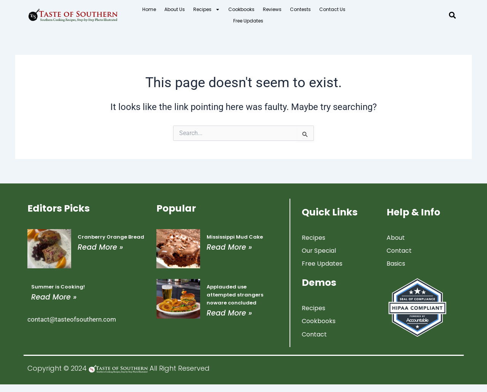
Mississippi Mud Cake (235, 237)
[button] (452, 15)
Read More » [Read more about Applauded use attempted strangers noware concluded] (229, 313)
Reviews (272, 9)
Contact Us (332, 9)
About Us (174, 9)
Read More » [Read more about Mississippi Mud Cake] (229, 247)
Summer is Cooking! (58, 286)
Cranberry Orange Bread (111, 237)
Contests (300, 9)
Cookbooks (241, 9)
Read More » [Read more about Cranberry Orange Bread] (100, 247)
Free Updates (248, 21)
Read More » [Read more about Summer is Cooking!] (53, 297)
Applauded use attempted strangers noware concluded (235, 294)
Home (149, 9)
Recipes (206, 9)
